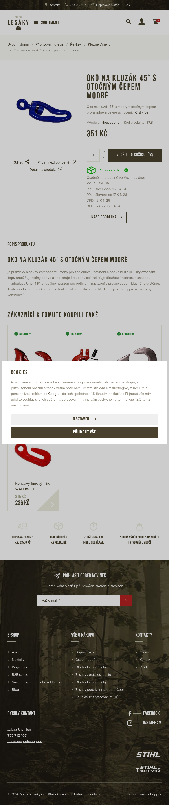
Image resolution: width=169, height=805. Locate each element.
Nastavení (82, 419)
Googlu (53, 394)
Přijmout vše (84, 432)
